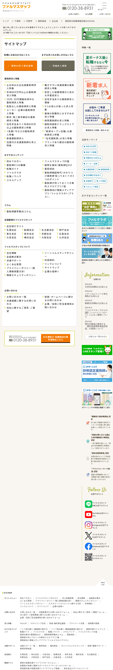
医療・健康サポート (96, 645)
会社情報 (11, 253)
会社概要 (89, 14)
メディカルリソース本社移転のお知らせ (97, 294)
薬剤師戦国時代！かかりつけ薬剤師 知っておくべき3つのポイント (59, 176)
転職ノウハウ (14, 176)
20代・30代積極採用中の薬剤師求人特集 (20, 101)
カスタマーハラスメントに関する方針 (65, 603)
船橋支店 (29, 230)
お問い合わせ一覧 (16, 296)
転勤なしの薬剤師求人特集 (21, 106)
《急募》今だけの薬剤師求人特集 (21, 133)
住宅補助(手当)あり (93, 175)
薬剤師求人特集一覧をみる (97, 130)
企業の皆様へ (74, 14)
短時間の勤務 (93, 623)
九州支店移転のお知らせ (97, 286)
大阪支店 (46, 237)
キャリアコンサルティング (72, 645)
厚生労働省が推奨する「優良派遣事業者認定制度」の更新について (97, 325)
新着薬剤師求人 (15, 138)
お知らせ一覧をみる (97, 336)
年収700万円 (91, 146)
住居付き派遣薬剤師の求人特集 (21, 144)
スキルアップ (14, 180)
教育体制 (42, 645)
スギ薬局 (102, 181)
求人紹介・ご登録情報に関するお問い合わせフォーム (42, 614)
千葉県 (17, 20)
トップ (6, 20)
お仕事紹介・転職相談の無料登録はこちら (55, 338)
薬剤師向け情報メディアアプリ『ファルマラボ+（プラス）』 (59, 193)
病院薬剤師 (104, 169)
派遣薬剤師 (90, 169)
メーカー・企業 (91, 163)
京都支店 (46, 233)
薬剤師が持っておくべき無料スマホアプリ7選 (59, 184)
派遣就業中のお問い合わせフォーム (54, 612)
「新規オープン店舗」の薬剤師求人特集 (58, 133)
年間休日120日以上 (93, 158)
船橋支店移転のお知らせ (97, 302)
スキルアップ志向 (38, 623)
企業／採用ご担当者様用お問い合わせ (59, 305)
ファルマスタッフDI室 (57, 161)
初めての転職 (91, 152)
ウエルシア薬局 (92, 186)
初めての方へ (14, 161)
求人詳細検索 (68, 598)
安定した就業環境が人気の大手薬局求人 (59, 94)
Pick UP (23, 623)
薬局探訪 (49, 168)
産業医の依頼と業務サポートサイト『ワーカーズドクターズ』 (46, 665)
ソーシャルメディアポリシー (59, 254)
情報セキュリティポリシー (21, 275)
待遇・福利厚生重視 (57, 623)
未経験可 (89, 181)
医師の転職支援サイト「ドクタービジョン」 (38, 662)
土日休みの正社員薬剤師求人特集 (21, 86)
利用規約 (49, 260)
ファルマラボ (14, 172)
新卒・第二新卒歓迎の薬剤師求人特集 (21, 118)
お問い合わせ (105, 14)
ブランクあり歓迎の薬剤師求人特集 (59, 144)
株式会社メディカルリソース (76, 668)
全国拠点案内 (14, 256)
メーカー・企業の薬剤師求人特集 (21, 111)
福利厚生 (54, 645)
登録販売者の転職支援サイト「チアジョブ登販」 (40, 668)
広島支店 (64, 233)
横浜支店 (29, 237)
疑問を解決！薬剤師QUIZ (58, 165)
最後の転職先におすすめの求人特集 (59, 115)
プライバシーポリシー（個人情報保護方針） (21, 269)
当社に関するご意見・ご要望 (21, 309)
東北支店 (11, 233)
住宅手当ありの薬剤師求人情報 (59, 101)
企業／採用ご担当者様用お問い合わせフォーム (40, 617)
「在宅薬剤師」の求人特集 (58, 138)
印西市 (29, 20)
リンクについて (53, 264)
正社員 (55, 20)
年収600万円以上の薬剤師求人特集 (21, 94)
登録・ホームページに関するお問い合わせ (59, 298)
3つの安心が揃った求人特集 (59, 108)
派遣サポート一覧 (27, 645)
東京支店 (29, 233)
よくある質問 (14, 264)
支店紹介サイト (15, 226)
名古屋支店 (48, 230)
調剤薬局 (42, 20)
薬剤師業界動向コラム (19, 211)
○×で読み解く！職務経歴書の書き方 (67, 629)
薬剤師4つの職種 (16, 165)
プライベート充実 (76, 623)
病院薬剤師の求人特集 (57, 120)
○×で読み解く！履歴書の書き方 (34, 629)
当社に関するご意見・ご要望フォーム (89, 612)
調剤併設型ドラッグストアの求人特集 (59, 126)
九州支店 (64, 237)
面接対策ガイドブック (95, 629)
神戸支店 (64, 230)
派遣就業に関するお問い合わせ (21, 302)
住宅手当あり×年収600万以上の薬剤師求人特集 (21, 126)
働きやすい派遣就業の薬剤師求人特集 (59, 86)
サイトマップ (52, 267)
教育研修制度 (25, 648)
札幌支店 (11, 230)
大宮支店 (11, 237)
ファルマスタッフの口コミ (46, 598)
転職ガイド (13, 168)
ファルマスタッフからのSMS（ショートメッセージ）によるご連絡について (97, 313)
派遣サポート (14, 260)
